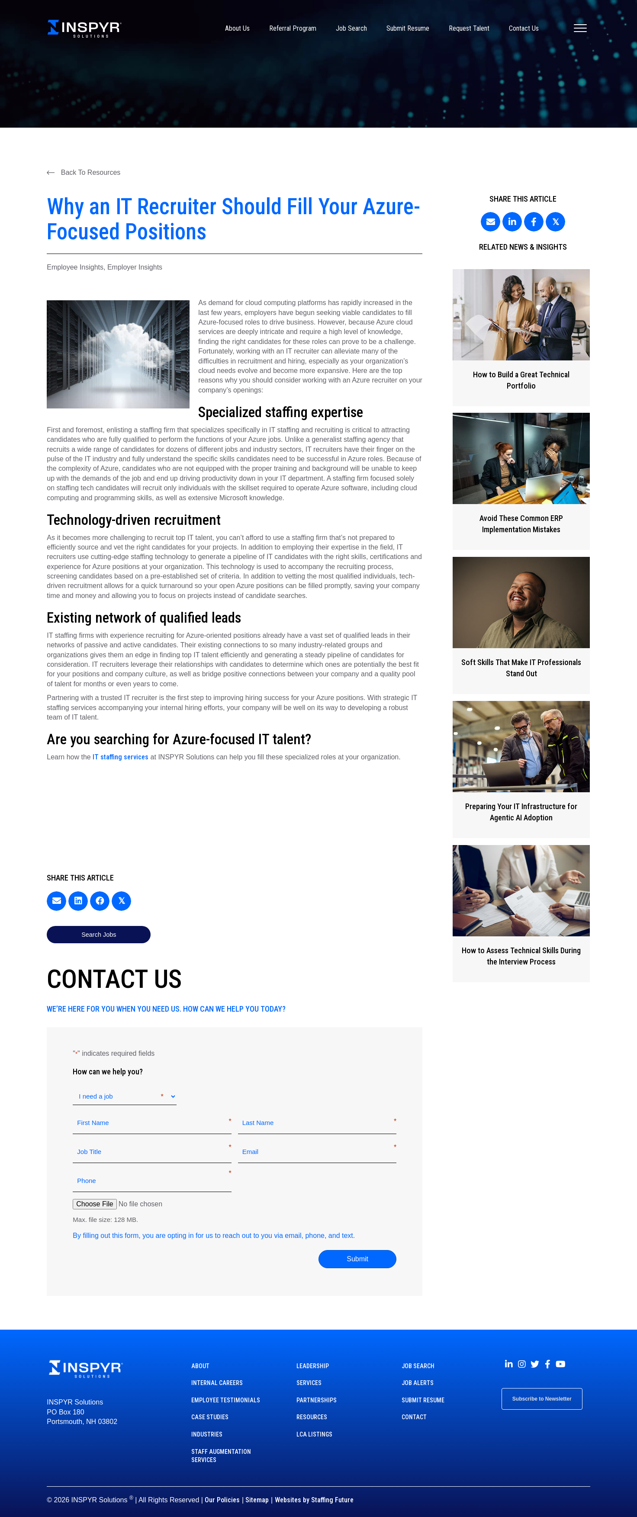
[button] (83, 172)
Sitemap (257, 1489)
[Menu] (580, 28)
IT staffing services (120, 757)
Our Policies (222, 1489)
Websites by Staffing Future (314, 1489)
